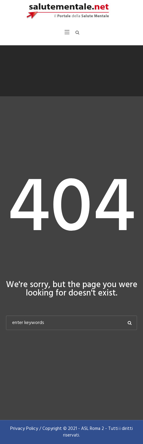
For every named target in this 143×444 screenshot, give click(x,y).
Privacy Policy (24, 429)
